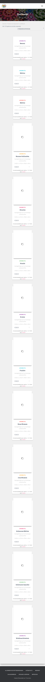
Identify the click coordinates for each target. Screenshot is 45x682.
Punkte (22, 370)
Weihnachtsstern (22, 638)
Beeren (22, 43)
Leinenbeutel (22, 40)
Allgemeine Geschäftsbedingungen (14, 670)
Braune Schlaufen (22, 156)
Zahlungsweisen (11, 674)
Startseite (4, 23)
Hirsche (22, 210)
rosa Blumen (22, 478)
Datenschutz (29, 670)
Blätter (22, 73)
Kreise (22, 317)
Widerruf (37, 670)
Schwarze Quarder (22, 585)
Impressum (35, 674)
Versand (23, 58)
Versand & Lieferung (24, 674)
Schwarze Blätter (22, 531)
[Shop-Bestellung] (30, 29)
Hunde (22, 263)
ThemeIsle (28, 678)
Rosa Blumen (22, 424)
